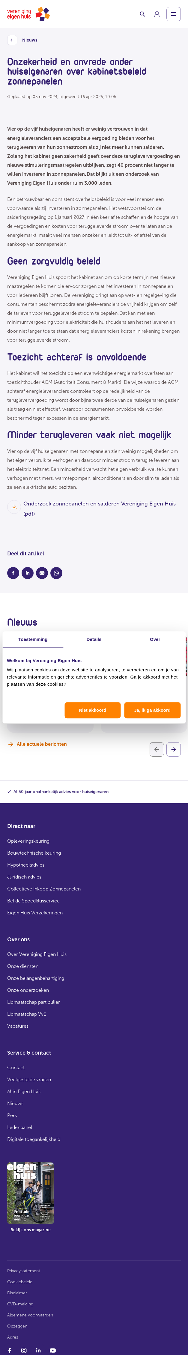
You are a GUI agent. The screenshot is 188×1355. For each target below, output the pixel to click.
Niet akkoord (92, 710)
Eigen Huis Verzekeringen (35, 913)
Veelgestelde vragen (29, 1079)
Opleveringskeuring (28, 841)
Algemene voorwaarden (30, 1315)
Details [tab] (94, 639)
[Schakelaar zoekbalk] (142, 14)
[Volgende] (173, 749)
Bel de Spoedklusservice (33, 901)
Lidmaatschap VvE (26, 1014)
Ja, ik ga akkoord (152, 710)
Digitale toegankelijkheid (33, 1139)
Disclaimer (17, 1293)
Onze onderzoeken (28, 990)
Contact (16, 1067)
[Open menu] (173, 14)
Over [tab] (155, 639)
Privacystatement (23, 1270)
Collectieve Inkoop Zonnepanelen (44, 889)
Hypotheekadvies (25, 865)
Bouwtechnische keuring (34, 853)
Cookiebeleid (19, 1281)
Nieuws (22, 40)
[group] (157, 14)
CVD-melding (20, 1304)
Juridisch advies (24, 877)
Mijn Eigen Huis (23, 1091)
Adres (12, 1337)
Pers (12, 1115)
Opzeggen (17, 1326)
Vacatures (17, 1026)
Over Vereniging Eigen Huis (37, 954)
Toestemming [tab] (33, 639)
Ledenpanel (19, 1127)
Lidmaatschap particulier (33, 1002)
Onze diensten (22, 966)
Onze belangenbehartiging (35, 978)
